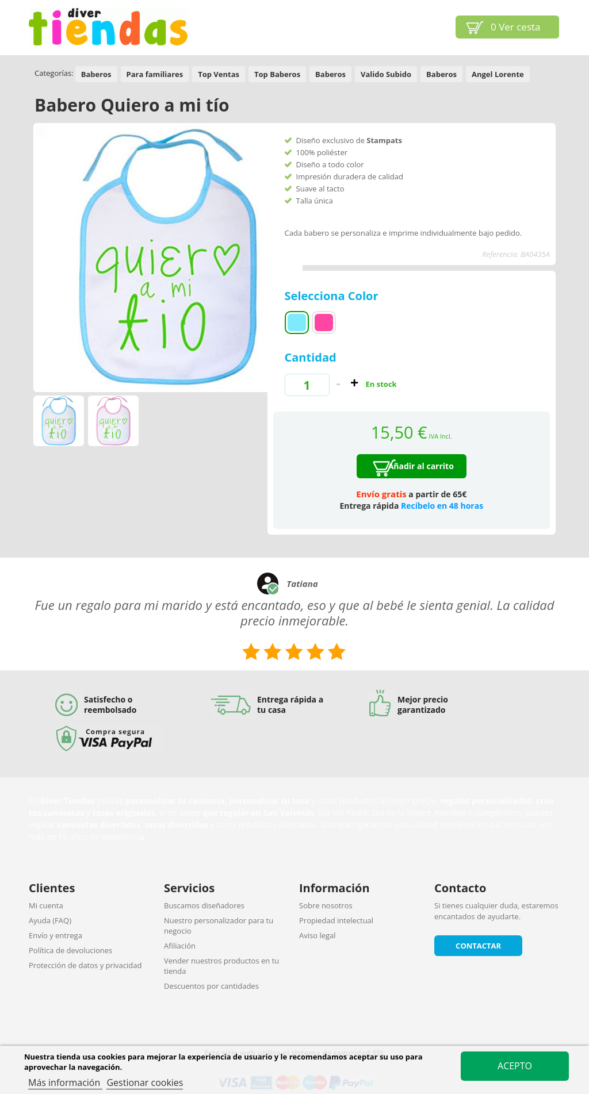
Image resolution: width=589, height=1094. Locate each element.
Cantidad (310, 357)
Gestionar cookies (144, 1082)
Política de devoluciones (70, 950)
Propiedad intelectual (336, 920)
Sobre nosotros (326, 905)
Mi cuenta (46, 905)
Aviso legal (317, 935)
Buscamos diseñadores (204, 905)
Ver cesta (516, 26)
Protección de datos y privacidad (85, 965)
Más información (65, 1082)
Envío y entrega (55, 935)
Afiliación (180, 946)
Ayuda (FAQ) (50, 920)
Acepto (515, 1066)
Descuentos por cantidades (211, 986)
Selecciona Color (333, 296)
